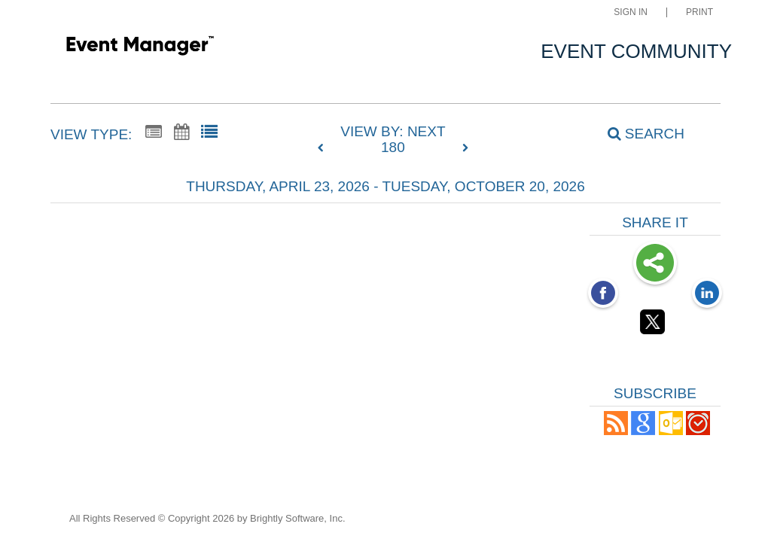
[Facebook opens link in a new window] (603, 294)
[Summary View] (153, 132)
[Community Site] (140, 48)
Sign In (631, 12)
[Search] (638, 134)
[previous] (324, 148)
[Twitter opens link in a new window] (655, 324)
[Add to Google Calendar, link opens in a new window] (643, 431)
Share (655, 264)
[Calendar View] (181, 132)
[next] (465, 148)
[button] (616, 431)
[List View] (209, 132)
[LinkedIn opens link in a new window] (707, 294)
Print (699, 12)
